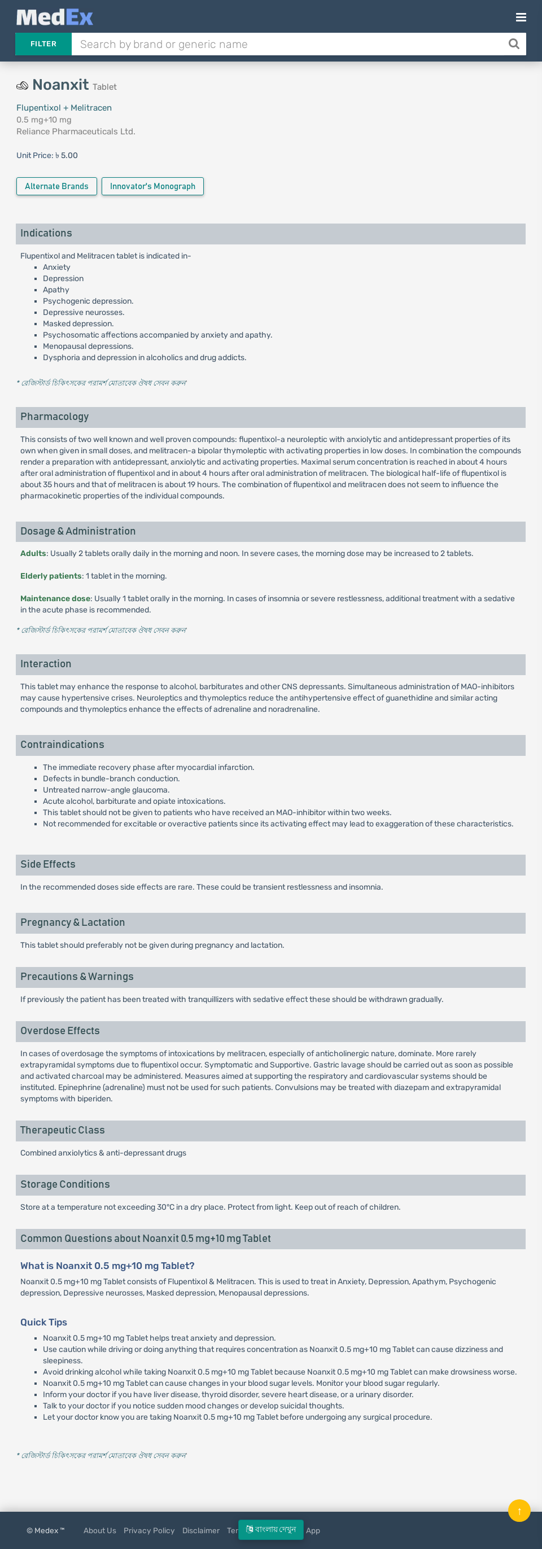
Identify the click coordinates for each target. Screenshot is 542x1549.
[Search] (515, 44)
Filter (43, 44)
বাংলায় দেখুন (271, 1529)
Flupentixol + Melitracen (64, 108)
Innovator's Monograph (152, 186)
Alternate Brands (57, 186)
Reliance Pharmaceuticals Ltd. (76, 131)
